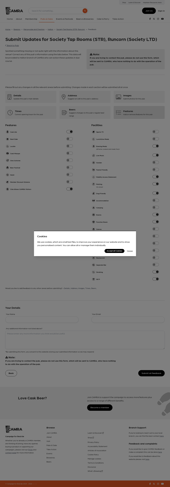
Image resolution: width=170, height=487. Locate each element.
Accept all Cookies (114, 251)
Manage (130, 251)
